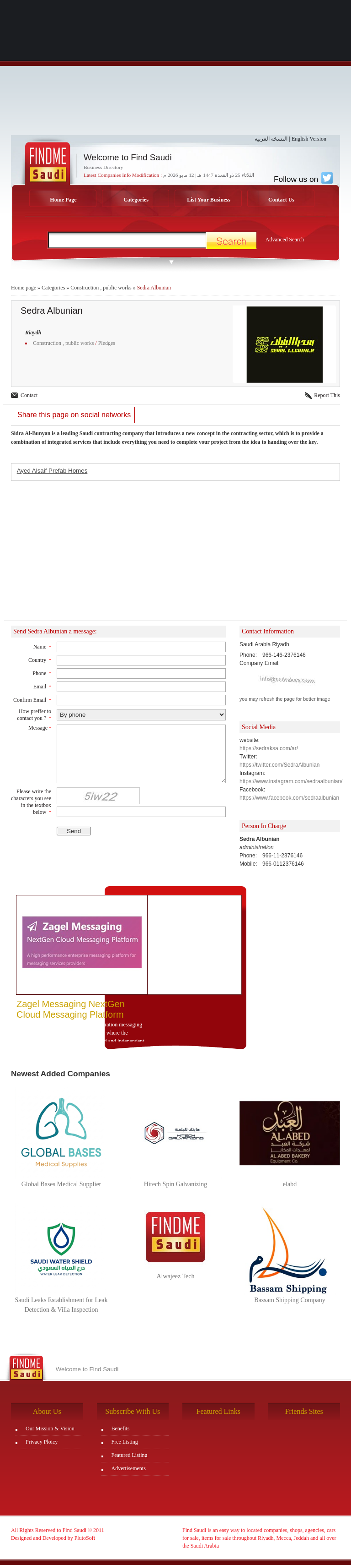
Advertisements (129, 1468)
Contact (29, 395)
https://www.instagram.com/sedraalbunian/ (290, 781)
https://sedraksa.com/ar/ (268, 748)
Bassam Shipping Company (289, 1300)
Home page (23, 287)
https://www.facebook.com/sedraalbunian (289, 798)
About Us (47, 1411)
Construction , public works (100, 287)
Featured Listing (130, 1455)
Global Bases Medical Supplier (61, 1184)
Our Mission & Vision (50, 1428)
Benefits (121, 1428)
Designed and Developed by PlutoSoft (53, 1538)
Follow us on (303, 179)
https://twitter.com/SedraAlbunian (279, 765)
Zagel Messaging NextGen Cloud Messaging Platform (70, 1009)
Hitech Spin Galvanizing (175, 1184)
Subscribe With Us (132, 1411)
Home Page (63, 199)
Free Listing (125, 1442)
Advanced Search (285, 239)
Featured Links (218, 1411)
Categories (136, 199)
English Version (309, 139)
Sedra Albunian (154, 287)
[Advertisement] (175, 71)
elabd (290, 1184)
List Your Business (208, 199)
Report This (327, 395)
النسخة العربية (271, 139)
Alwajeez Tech (175, 1276)
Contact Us (281, 199)
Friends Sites (304, 1411)
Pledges (106, 343)
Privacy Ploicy (42, 1442)
